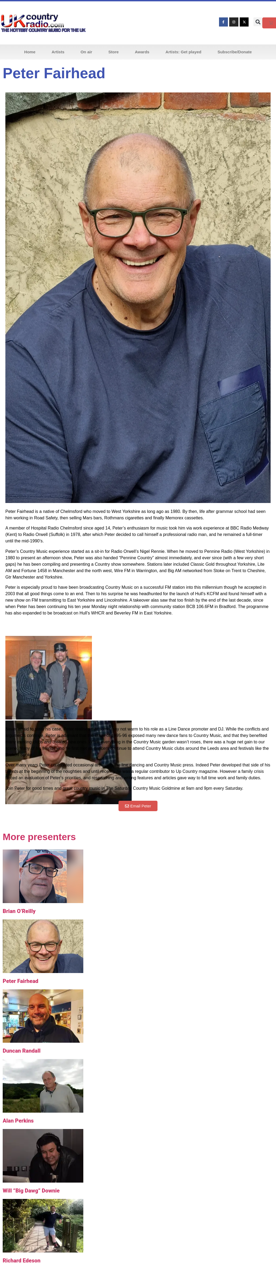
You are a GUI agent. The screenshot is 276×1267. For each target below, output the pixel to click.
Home (29, 52)
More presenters (39, 837)
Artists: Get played (183, 52)
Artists (58, 52)
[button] (257, 21)
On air (86, 52)
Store (113, 52)
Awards (142, 52)
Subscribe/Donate (234, 52)
